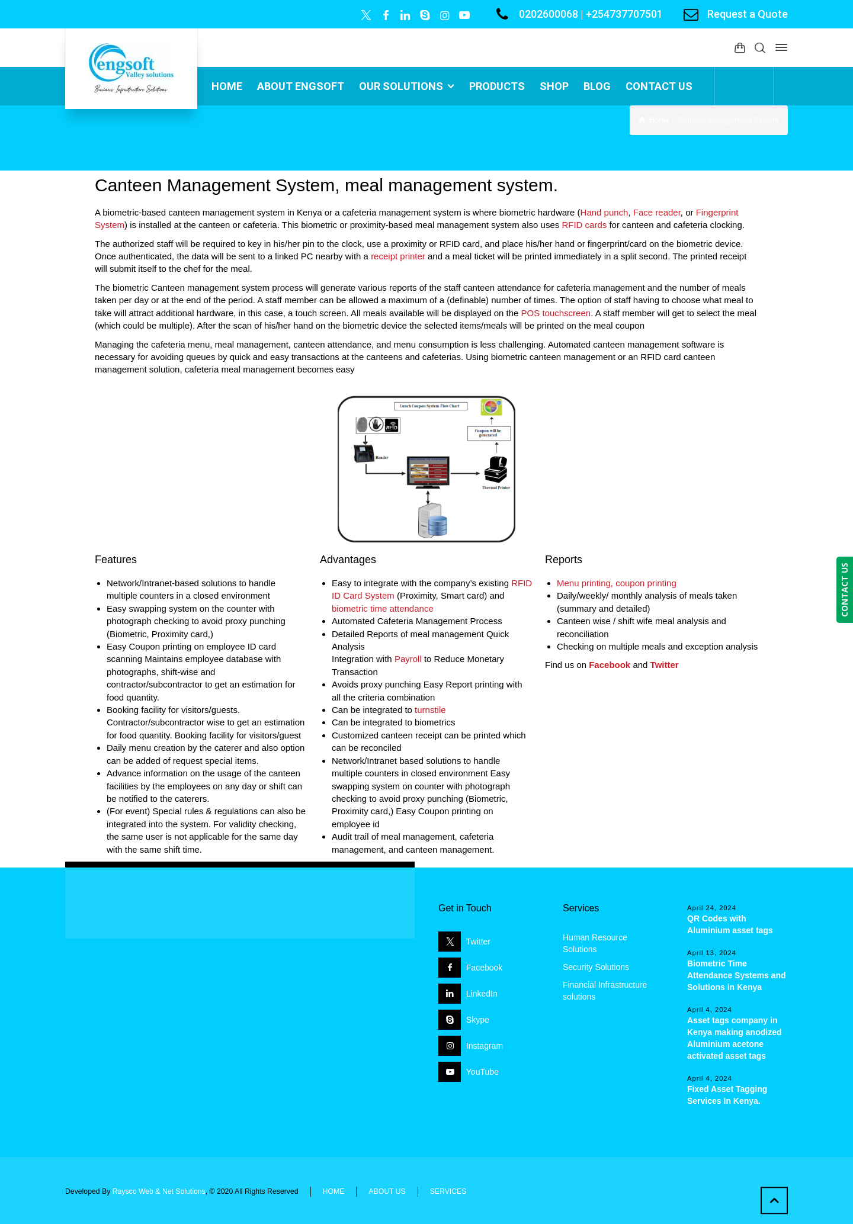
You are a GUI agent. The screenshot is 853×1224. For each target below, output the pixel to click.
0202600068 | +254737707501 (591, 14)
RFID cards (584, 225)
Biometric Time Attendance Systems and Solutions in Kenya (736, 975)
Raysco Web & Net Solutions (159, 1191)
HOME (334, 1191)
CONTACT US (844, 590)
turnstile (430, 710)
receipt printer (398, 256)
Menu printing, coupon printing (616, 583)
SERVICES (448, 1191)
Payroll (408, 659)
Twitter (478, 941)
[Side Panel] (779, 47)
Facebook (484, 967)
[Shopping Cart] (740, 48)
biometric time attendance (383, 608)
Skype (477, 1019)
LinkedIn (482, 993)
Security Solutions (596, 967)
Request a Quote (747, 14)
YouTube (482, 1072)
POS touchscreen (556, 313)
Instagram (484, 1045)
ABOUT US (386, 1191)
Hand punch (604, 212)
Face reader (657, 212)
